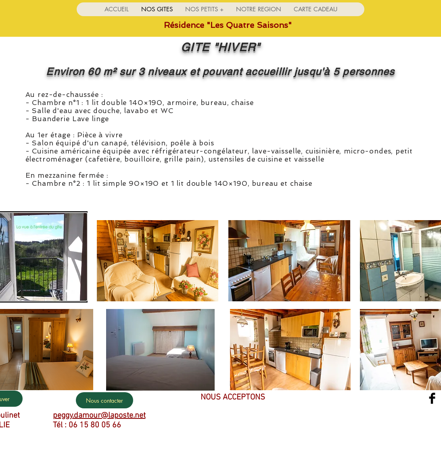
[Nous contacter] (104, 400)
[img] (194, 413)
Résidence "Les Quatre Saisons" (228, 25)
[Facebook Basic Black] (432, 398)
